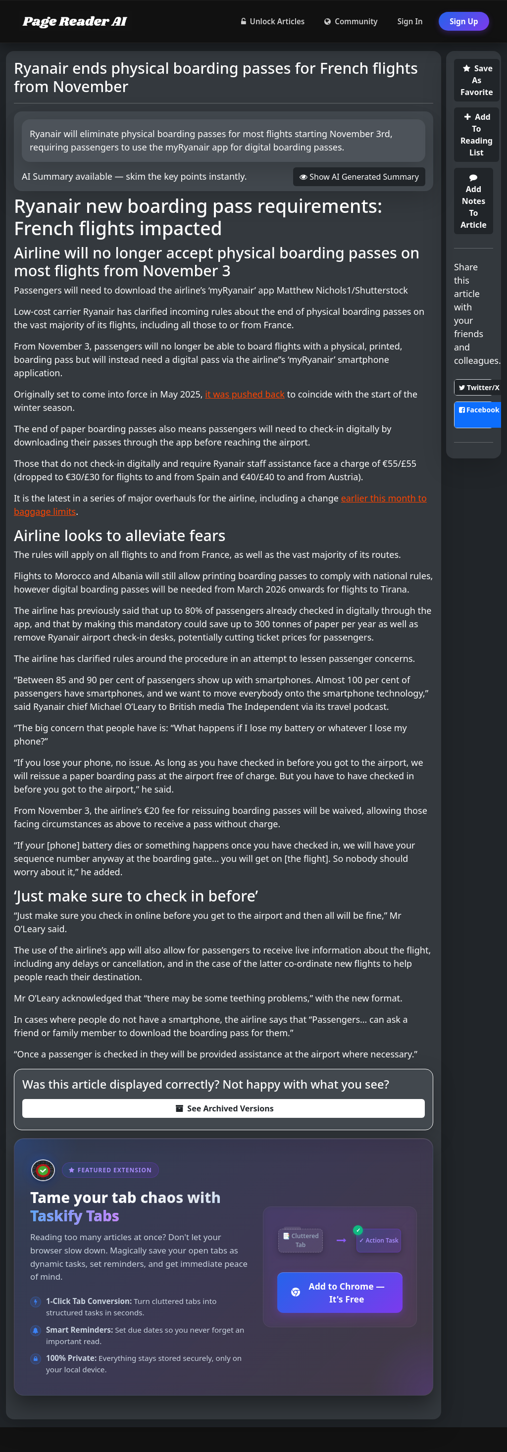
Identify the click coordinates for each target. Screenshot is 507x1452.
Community (350, 21)
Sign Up (464, 21)
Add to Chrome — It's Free (338, 1292)
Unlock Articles (273, 21)
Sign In (410, 21)
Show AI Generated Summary (359, 176)
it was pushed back (245, 394)
